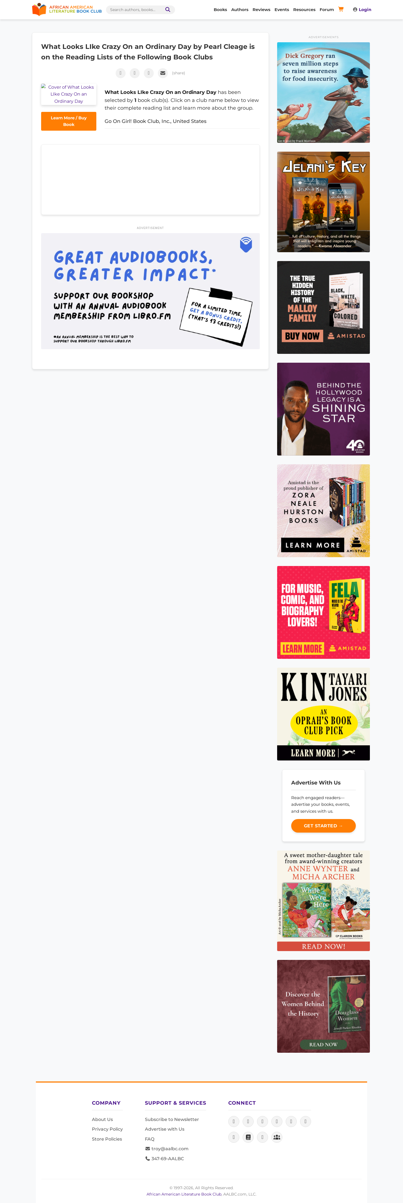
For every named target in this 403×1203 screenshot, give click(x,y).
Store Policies (107, 1139)
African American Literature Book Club (184, 1194)
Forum (327, 9)
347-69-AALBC (164, 1158)
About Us (102, 1119)
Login (361, 9)
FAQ (149, 1139)
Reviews (262, 9)
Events (282, 9)
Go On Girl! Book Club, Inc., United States (155, 121)
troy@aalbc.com (167, 1148)
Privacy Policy (107, 1129)
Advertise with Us (164, 1129)
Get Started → (323, 825)
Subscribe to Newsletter (172, 1119)
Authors (239, 9)
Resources (304, 9)
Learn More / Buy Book (69, 103)
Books (220, 9)
